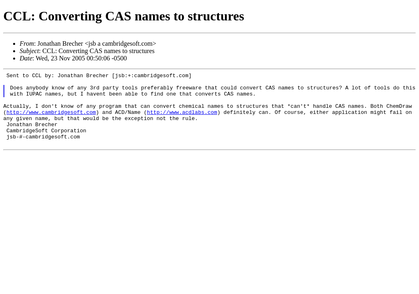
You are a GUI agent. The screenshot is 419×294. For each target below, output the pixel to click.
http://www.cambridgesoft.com (51, 120)
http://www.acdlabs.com (182, 120)
